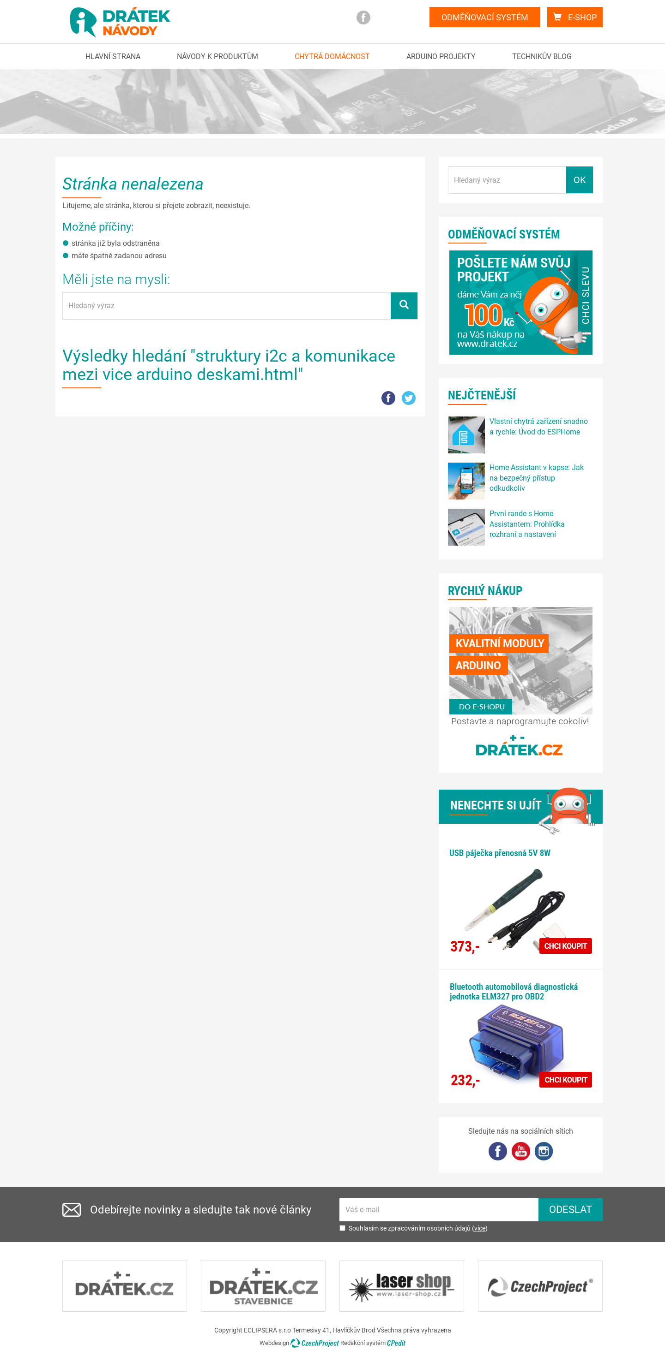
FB (388, 398)
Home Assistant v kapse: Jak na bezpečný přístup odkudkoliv (537, 478)
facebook (363, 17)
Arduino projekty (441, 56)
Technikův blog (542, 56)
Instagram (404, 17)
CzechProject (314, 1343)
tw (409, 398)
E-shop (575, 17)
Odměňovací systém (484, 17)
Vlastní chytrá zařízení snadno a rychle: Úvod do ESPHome (539, 426)
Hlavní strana (112, 56)
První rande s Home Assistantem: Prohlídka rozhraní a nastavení (527, 524)
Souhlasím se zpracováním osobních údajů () (413, 1228)
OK (580, 179)
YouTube (521, 1151)
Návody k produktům (217, 56)
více (479, 1228)
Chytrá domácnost (332, 56)
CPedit (396, 1343)
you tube (384, 17)
